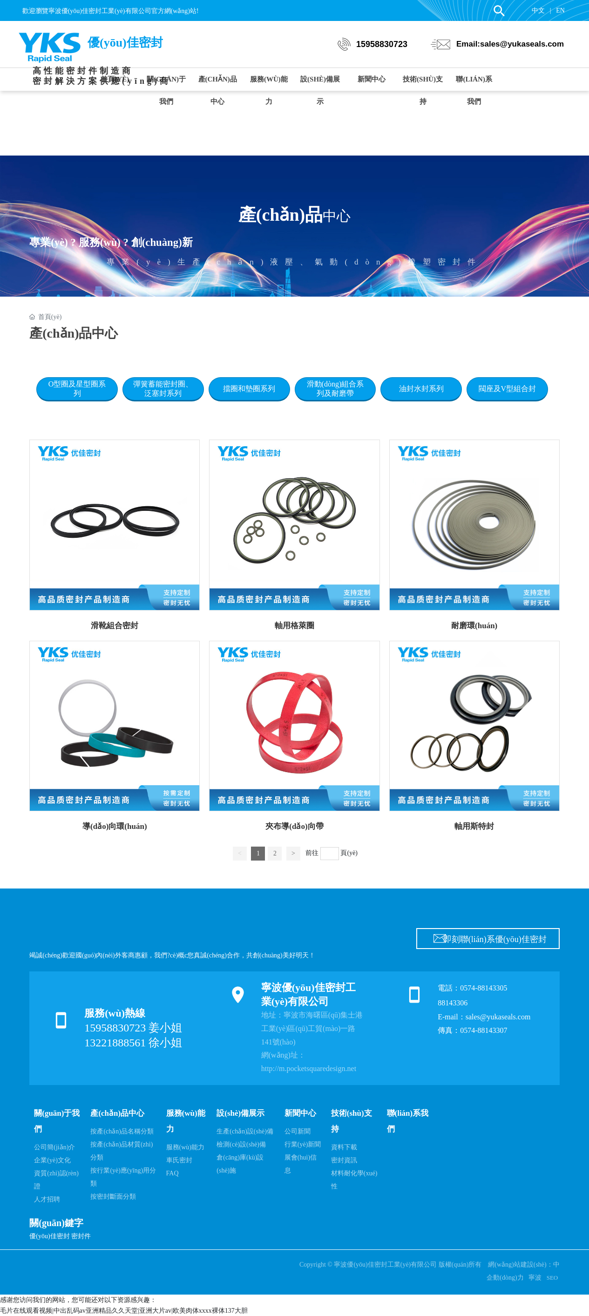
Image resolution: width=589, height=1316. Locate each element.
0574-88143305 (483, 988)
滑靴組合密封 (114, 625)
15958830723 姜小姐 (133, 1028)
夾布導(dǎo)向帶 (294, 826)
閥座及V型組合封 (507, 389)
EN (560, 10)
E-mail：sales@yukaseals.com (484, 1017)
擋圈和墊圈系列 (249, 389)
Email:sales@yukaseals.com (510, 44)
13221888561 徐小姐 (133, 1043)
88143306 (453, 1003)
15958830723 (381, 44)
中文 (538, 10)
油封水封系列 (421, 389)
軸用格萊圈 (294, 625)
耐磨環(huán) (474, 625)
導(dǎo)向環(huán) (114, 826)
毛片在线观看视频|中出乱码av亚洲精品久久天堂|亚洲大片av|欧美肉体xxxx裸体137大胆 (124, 1310)
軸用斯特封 (474, 826)
